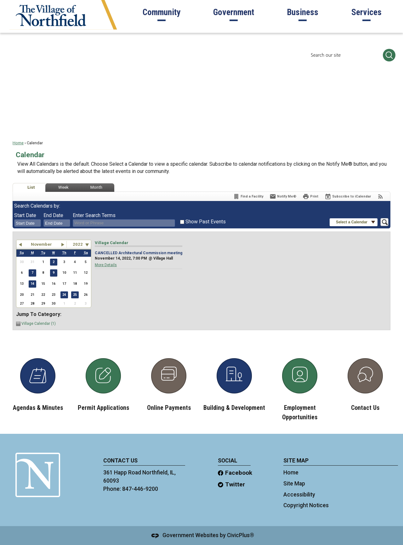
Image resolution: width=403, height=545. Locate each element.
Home (18, 143)
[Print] (310, 196)
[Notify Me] (283, 196)
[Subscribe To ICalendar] (348, 196)
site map (296, 460)
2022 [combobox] (78, 244)
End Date (53, 215)
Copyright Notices (306, 505)
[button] (389, 55)
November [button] (41, 244)
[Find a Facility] (248, 196)
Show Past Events (205, 222)
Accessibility (299, 494)
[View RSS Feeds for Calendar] (380, 196)
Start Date (25, 215)
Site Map (294, 483)
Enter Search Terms (94, 215)
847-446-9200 (140, 489)
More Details (106, 265)
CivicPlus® (240, 535)
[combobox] (27, 223)
